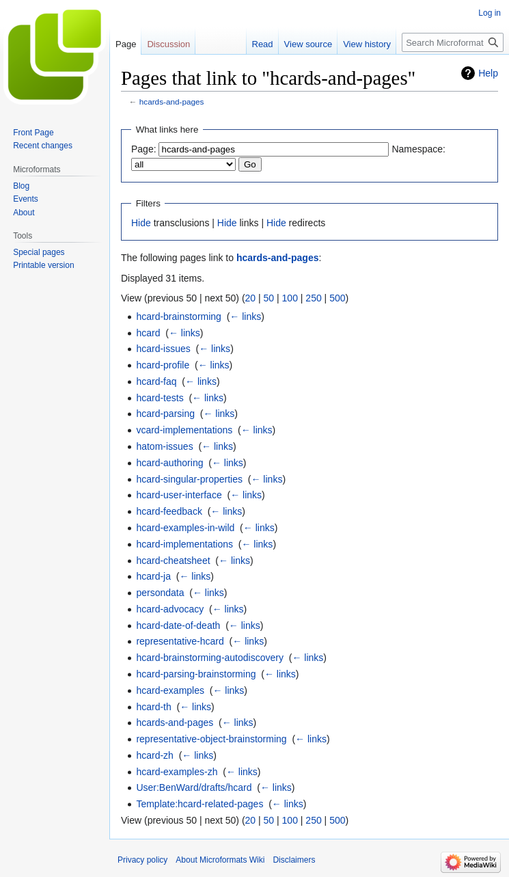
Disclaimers (294, 860)
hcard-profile (162, 365)
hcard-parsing (165, 413)
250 (313, 298)
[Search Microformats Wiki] (453, 42)
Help (488, 73)
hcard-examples (170, 690)
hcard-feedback (169, 511)
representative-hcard (179, 641)
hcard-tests (159, 397)
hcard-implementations (184, 544)
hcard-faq (156, 381)
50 (269, 298)
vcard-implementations (184, 429)
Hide (141, 222)
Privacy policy (142, 860)
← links (245, 316)
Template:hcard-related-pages (199, 803)
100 (290, 298)
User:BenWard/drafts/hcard (193, 787)
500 (337, 298)
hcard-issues (163, 348)
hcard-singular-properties (189, 479)
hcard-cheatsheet (173, 560)
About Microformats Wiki (220, 860)
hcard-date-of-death (178, 625)
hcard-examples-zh (176, 771)
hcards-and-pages (171, 101)
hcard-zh (154, 755)
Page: (143, 149)
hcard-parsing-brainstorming (196, 674)
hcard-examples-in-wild (185, 527)
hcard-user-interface (178, 494)
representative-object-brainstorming (211, 738)
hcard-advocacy (170, 609)
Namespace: (418, 149)
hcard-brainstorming (178, 316)
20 (250, 298)
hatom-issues (164, 446)
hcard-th (153, 706)
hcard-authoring (169, 462)
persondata (160, 592)
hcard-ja (153, 576)
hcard (148, 332)
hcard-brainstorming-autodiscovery (210, 657)
